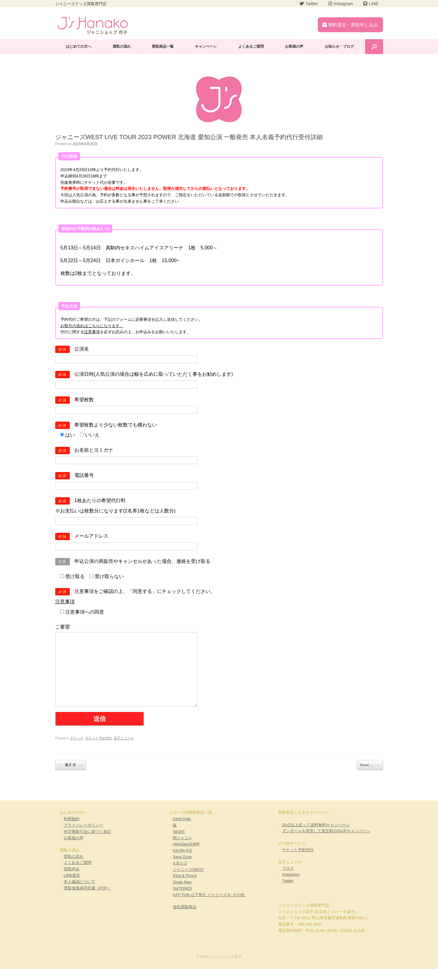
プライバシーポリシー (83, 825)
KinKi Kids (182, 819)
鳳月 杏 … (71, 765)
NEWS (179, 831)
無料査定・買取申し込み (350, 24)
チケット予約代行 (98, 738)
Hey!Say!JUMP (186, 844)
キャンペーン (206, 46)
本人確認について (79, 881)
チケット (76, 738)
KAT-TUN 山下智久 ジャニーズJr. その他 (209, 894)
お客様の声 (294, 46)
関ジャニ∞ (182, 838)
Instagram (291, 874)
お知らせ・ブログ (339, 46)
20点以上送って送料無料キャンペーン (315, 825)
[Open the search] (374, 46)
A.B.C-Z (180, 863)
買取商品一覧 (163, 46)
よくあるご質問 (251, 46)
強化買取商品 (184, 907)
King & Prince (185, 875)
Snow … (369, 765)
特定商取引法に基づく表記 (87, 831)
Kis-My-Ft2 (182, 850)
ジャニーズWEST (188, 869)
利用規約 (72, 819)
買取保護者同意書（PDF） (87, 888)
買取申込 (72, 869)
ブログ (288, 868)
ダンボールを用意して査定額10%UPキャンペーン (326, 831)
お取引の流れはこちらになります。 (92, 326)
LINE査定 (72, 875)
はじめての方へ (78, 46)
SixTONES (182, 888)
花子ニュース (124, 738)
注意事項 (92, 332)
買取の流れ (122, 46)
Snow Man (182, 882)
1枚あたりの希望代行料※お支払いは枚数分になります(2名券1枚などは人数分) (126, 510)
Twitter (288, 880)
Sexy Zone (182, 856)
